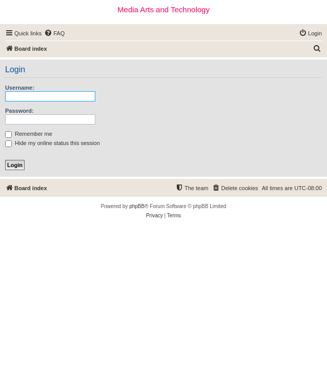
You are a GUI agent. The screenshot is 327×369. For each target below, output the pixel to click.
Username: (19, 88)
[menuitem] (54, 33)
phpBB (137, 206)
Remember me (28, 134)
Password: (19, 111)
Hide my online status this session (52, 143)
